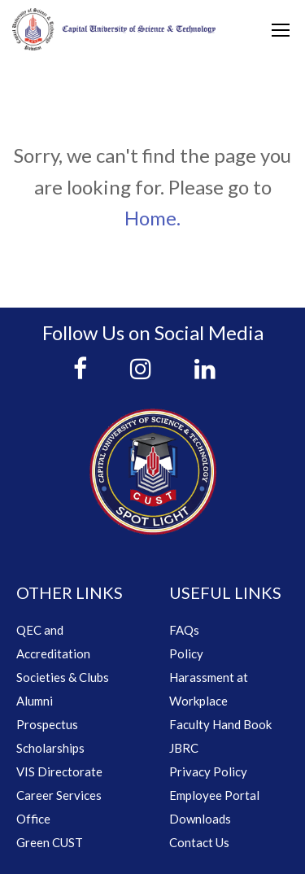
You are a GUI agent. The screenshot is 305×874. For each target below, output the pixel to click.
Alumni (34, 700)
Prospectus (47, 724)
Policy (186, 653)
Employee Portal (214, 795)
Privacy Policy (208, 771)
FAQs (184, 630)
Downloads (200, 818)
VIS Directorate (59, 771)
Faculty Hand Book (220, 724)
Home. (152, 217)
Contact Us (199, 842)
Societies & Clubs (62, 677)
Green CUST (49, 842)
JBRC (183, 748)
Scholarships (50, 748)
